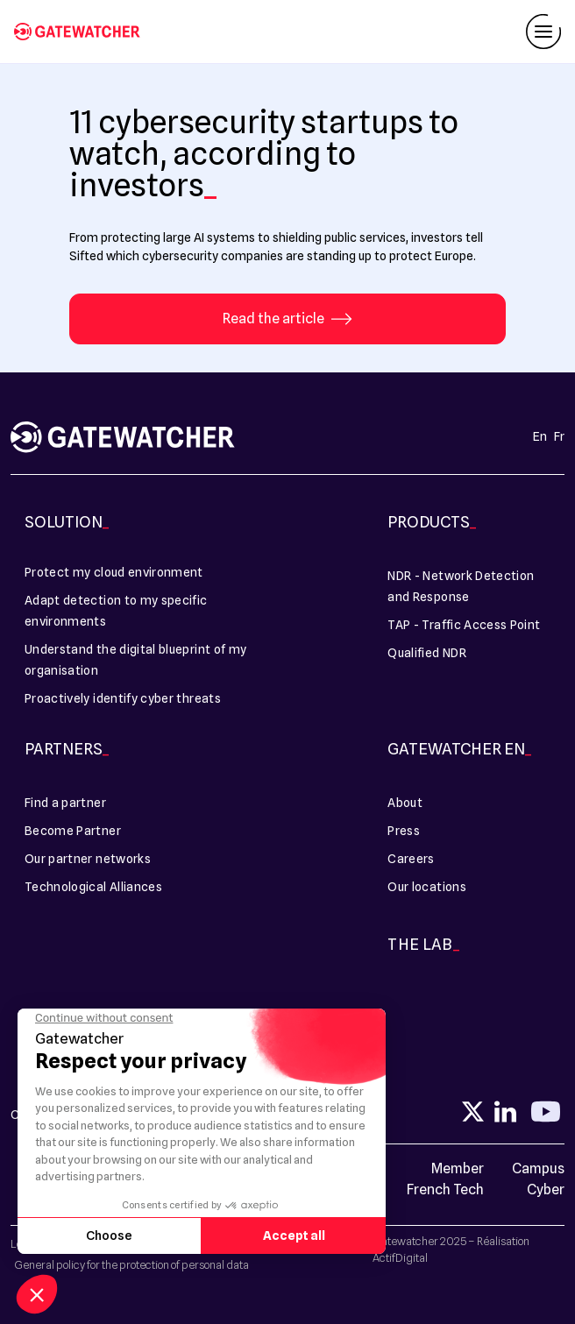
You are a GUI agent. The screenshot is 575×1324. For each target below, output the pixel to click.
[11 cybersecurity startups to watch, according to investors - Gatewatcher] (84, 31)
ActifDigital (400, 1257)
